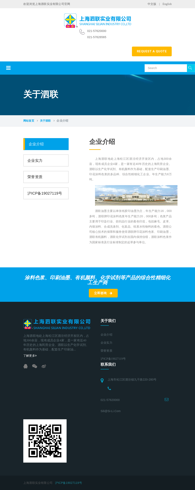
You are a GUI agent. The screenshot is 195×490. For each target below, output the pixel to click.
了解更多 (30, 355)
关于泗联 (45, 120)
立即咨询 (103, 293)
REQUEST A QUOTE (152, 51)
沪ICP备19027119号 (44, 193)
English (167, 4)
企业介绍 (36, 144)
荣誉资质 (34, 177)
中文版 (152, 4)
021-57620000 (110, 400)
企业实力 (34, 161)
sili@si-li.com (111, 411)
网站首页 (28, 120)
